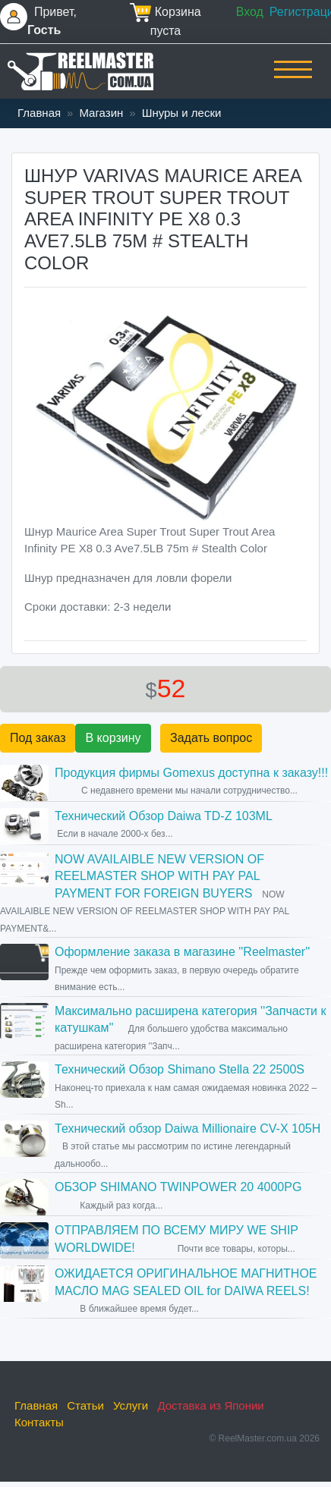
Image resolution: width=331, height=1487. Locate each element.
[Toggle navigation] (293, 80)
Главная (39, 112)
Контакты (39, 1422)
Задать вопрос (211, 737)
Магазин (101, 112)
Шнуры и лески (182, 112)
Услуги (130, 1405)
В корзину (112, 737)
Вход (249, 11)
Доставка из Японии (210, 1405)
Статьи (85, 1405)
